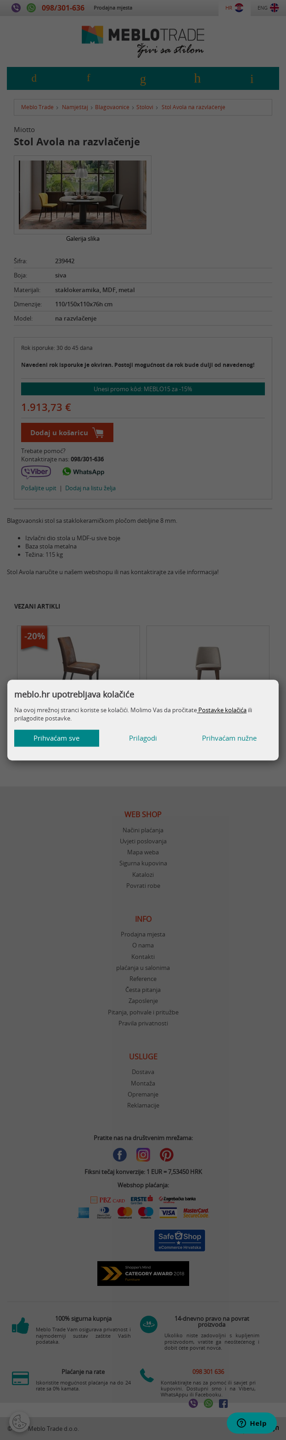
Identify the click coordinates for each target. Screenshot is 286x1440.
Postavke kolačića (222, 710)
